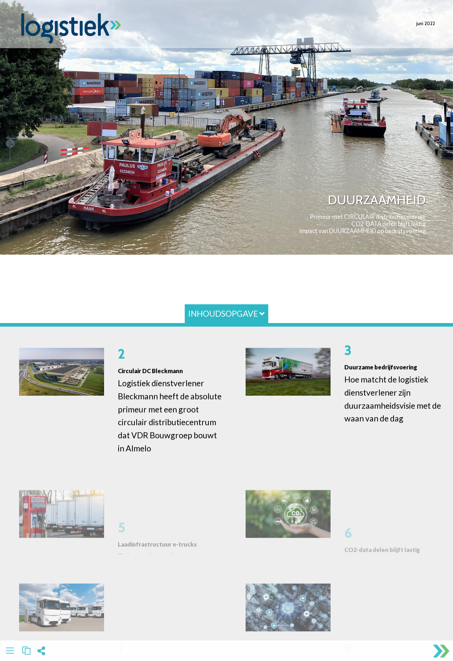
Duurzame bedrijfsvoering (380, 367)
